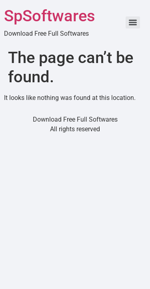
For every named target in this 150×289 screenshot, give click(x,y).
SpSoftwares (49, 15)
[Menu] (133, 22)
